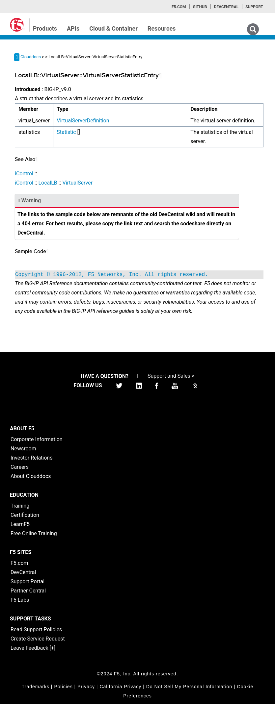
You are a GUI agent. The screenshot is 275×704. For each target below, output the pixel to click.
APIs (73, 28)
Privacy (86, 686)
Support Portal (27, 581)
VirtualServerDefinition (83, 120)
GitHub (200, 7)
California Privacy (120, 686)
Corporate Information (37, 439)
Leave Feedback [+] (33, 648)
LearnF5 (20, 524)
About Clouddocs (31, 476)
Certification (25, 515)
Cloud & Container (113, 28)
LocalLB (47, 183)
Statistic (66, 132)
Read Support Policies (36, 629)
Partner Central (28, 591)
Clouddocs (30, 56)
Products (45, 28)
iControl (24, 173)
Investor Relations (31, 458)
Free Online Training (34, 533)
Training (20, 506)
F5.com (179, 7)
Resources (162, 28)
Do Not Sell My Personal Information (189, 686)
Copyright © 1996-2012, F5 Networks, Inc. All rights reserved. (111, 275)
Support (254, 7)
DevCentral (23, 572)
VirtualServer (77, 183)
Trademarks (35, 686)
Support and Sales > (171, 376)
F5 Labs (20, 600)
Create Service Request (38, 639)
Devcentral (226, 7)
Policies (63, 686)
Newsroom (23, 448)
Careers (20, 467)
